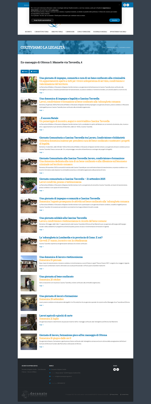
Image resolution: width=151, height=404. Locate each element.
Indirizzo (53, 373)
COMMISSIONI (70, 32)
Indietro (34, 71)
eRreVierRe (105, 394)
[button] (119, 4)
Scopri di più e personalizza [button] (42, 20)
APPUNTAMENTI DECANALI (118, 32)
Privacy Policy (114, 394)
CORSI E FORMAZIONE (83, 32)
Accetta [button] (114, 20)
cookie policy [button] (54, 10)
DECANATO (28, 32)
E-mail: (53, 376)
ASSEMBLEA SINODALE (100, 32)
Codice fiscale (54, 383)
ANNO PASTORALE (57, 32)
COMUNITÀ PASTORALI (42, 32)
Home (103, 47)
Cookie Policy (125, 394)
